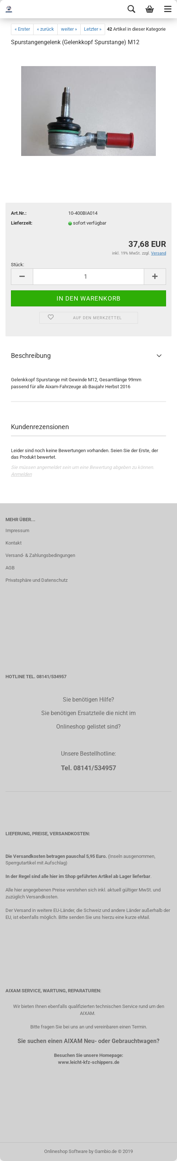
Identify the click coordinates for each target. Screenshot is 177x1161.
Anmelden (21, 474)
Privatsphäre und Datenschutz (36, 580)
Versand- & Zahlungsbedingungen (40, 555)
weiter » (69, 29)
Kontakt (13, 543)
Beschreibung (31, 355)
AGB (10, 567)
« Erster (22, 29)
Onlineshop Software (66, 1151)
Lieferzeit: (21, 223)
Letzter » (92, 29)
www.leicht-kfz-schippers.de (88, 1062)
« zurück (45, 29)
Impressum (17, 530)
